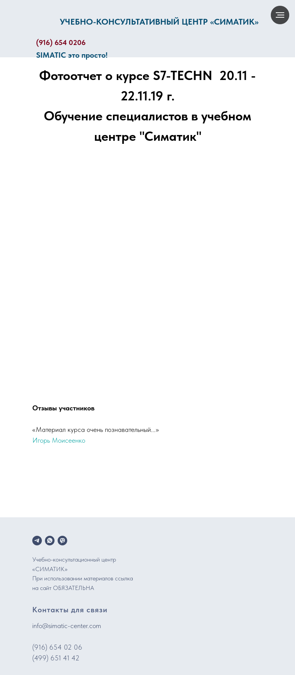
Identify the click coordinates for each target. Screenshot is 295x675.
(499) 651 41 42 (56, 658)
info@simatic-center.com (66, 626)
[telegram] (37, 540)
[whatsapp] (50, 540)
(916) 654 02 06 (57, 647)
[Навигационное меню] (280, 15)
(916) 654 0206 (61, 42)
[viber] (62, 540)
